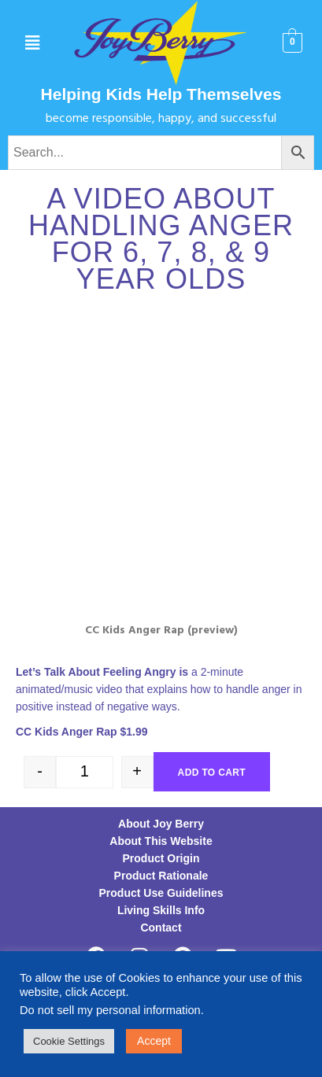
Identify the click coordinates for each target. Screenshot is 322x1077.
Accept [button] (154, 1041)
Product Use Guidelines (161, 893)
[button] (33, 43)
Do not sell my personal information (110, 1010)
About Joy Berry (161, 823)
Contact (160, 927)
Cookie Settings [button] (69, 1041)
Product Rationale (161, 875)
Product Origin (161, 858)
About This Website (160, 841)
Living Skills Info (161, 910)
